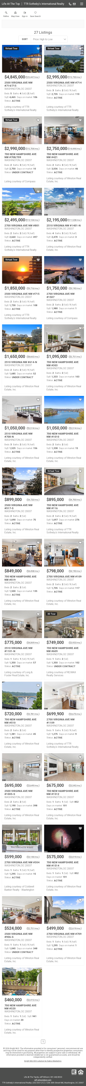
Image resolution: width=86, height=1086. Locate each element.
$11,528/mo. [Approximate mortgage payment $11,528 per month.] (74, 220)
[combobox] (48, 39)
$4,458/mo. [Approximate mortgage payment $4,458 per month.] (33, 571)
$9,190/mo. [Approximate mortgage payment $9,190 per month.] (75, 288)
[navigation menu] (81, 3)
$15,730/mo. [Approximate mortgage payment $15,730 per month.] (74, 77)
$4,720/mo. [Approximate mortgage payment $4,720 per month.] (33, 500)
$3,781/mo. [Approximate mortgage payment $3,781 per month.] (33, 714)
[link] (6, 15)
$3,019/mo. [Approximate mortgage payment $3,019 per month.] (75, 857)
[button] (15, 15)
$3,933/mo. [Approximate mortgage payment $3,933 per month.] (75, 642)
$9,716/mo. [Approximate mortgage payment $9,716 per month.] (33, 288)
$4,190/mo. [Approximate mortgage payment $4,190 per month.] (75, 571)
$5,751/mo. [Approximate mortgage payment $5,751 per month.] (75, 356)
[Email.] (74, 4)
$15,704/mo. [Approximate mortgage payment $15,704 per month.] (32, 149)
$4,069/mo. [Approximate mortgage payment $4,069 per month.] (33, 642)
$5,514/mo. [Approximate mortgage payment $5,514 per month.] (33, 428)
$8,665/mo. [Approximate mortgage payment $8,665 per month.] (33, 356)
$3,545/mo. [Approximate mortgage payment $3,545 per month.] (75, 785)
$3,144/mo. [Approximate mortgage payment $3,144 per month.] (33, 857)
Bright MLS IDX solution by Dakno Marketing (42, 1061)
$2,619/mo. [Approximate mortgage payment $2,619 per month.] (75, 928)
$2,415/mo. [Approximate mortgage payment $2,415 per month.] (33, 1000)
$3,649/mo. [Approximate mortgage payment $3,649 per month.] (33, 785)
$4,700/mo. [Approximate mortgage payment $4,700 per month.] (75, 500)
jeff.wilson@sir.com (42, 1080)
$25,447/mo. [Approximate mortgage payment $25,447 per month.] (32, 77)
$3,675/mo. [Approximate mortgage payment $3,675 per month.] (75, 714)
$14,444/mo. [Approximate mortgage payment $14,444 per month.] (74, 149)
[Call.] (70, 4)
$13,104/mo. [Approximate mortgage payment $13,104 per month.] (32, 220)
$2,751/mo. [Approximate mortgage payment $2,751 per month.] (33, 928)
